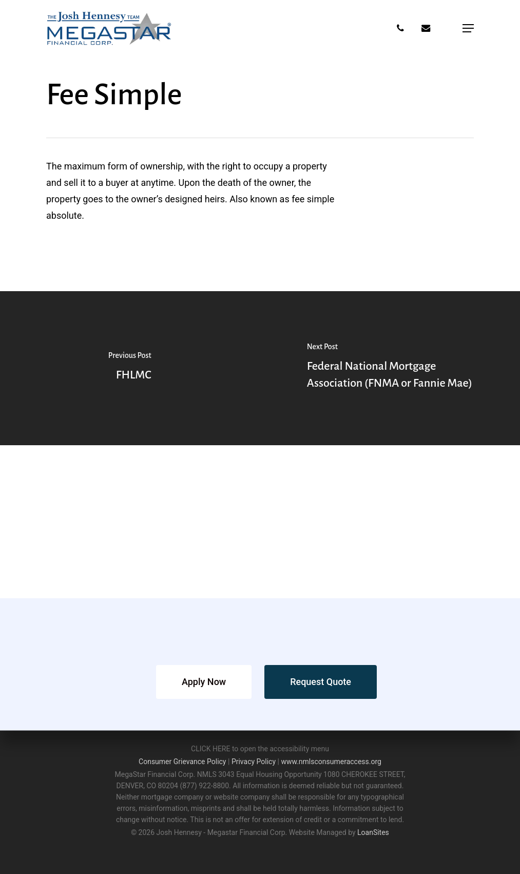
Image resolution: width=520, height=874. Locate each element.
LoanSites (373, 832)
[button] (468, 28)
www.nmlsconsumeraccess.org (331, 761)
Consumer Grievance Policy (182, 761)
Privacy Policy (254, 761)
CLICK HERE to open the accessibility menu (260, 749)
